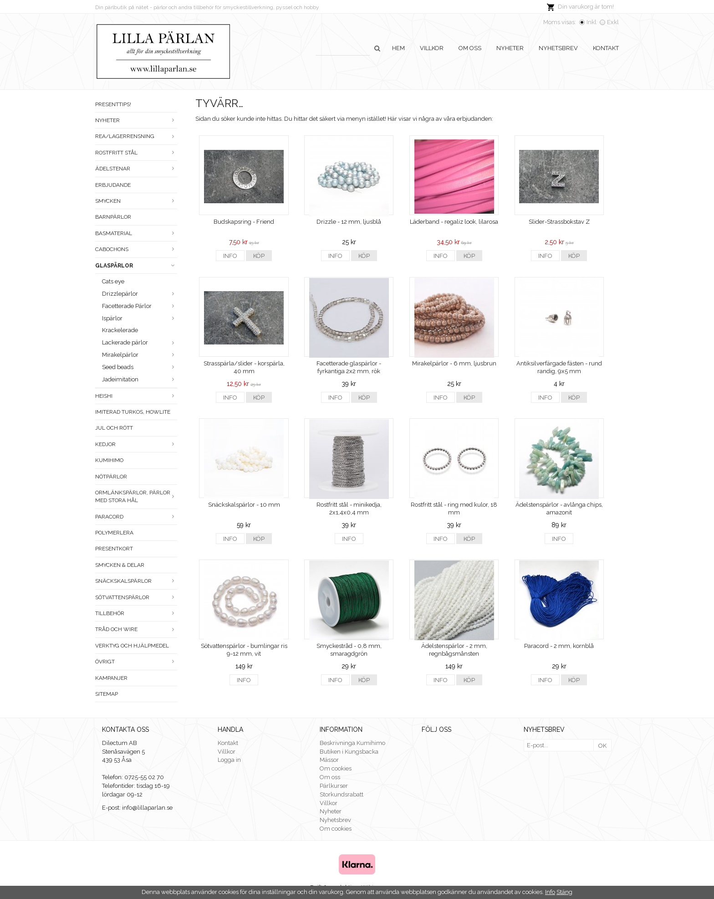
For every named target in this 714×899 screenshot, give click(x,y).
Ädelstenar (136, 168)
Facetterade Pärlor (139, 306)
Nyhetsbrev (558, 48)
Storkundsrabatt (341, 794)
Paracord (136, 517)
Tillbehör (136, 613)
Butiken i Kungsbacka (349, 751)
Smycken (136, 201)
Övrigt (136, 661)
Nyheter (510, 48)
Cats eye (113, 281)
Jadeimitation (139, 379)
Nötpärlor (111, 476)
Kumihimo (109, 460)
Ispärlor (139, 318)
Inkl (591, 22)
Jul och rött (114, 428)
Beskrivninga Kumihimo (352, 743)
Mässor (329, 759)
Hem (398, 48)
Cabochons (136, 249)
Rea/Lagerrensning (136, 136)
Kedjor (136, 444)
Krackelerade (120, 330)
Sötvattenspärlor (136, 597)
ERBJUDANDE (113, 185)
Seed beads (139, 367)
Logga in (229, 759)
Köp (259, 255)
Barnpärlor (113, 217)
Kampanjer (111, 678)
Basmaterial (136, 233)
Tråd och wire (136, 629)
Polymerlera (114, 532)
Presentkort (114, 548)
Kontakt (606, 48)
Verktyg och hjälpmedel (132, 645)
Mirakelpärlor (139, 354)
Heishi (136, 396)
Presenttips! (113, 104)
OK (602, 745)
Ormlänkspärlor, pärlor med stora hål (136, 496)
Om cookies (336, 768)
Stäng (564, 892)
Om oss (470, 48)
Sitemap (106, 694)
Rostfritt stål (136, 152)
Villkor (432, 48)
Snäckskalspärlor (136, 581)
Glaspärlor (136, 265)
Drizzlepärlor (139, 293)
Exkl (613, 22)
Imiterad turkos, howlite (132, 412)
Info (230, 255)
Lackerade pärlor (139, 342)
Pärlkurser (334, 785)
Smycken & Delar (119, 565)
